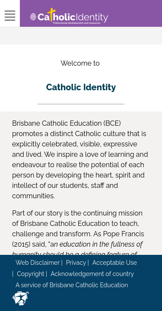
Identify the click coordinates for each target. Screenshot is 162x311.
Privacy (76, 262)
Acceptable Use (114, 262)
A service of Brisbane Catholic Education (72, 285)
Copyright (30, 273)
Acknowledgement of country (92, 273)
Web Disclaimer (38, 262)
